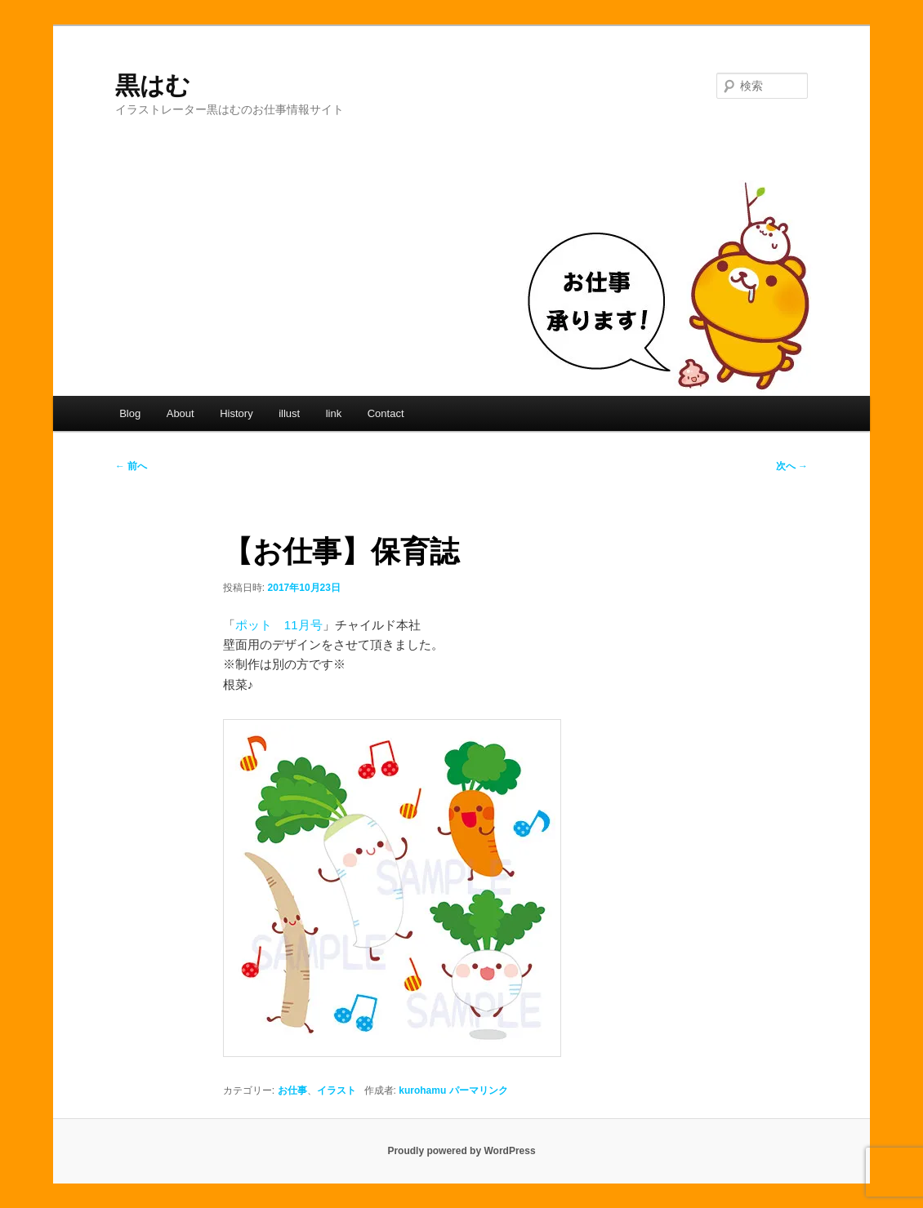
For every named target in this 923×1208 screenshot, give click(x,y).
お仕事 (292, 1090)
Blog (129, 413)
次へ (792, 466)
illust (289, 413)
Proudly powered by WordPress (461, 1151)
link (334, 413)
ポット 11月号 (279, 625)
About (180, 413)
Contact (386, 413)
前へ (131, 466)
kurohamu (422, 1090)
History (236, 413)
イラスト (336, 1090)
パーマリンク (478, 1090)
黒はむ (152, 85)
